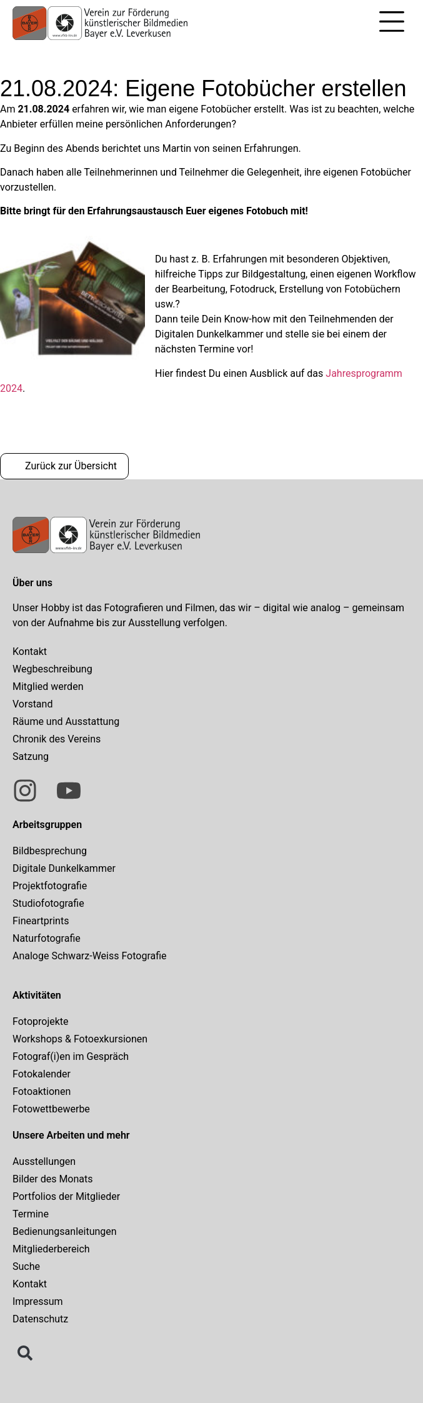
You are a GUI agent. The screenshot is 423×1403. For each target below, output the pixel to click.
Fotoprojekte (40, 1021)
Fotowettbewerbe (51, 1109)
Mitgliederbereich (51, 1249)
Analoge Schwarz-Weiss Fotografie (89, 956)
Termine (30, 1214)
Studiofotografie (48, 903)
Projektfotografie (49, 886)
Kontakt (29, 651)
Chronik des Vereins (56, 739)
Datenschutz (40, 1319)
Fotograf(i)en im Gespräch (70, 1056)
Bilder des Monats (52, 1179)
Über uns (32, 583)
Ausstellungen (44, 1161)
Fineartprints (40, 921)
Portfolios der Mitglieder (66, 1196)
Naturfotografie (46, 938)
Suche (26, 1266)
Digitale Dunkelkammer (64, 868)
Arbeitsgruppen (47, 825)
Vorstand (32, 704)
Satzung (30, 756)
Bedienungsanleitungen (64, 1231)
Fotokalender (41, 1074)
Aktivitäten (36, 995)
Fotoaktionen (41, 1091)
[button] (392, 23)
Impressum (37, 1301)
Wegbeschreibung (52, 669)
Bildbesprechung (49, 851)
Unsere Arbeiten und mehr (71, 1135)
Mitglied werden (47, 686)
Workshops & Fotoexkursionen (79, 1039)
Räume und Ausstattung (65, 721)
